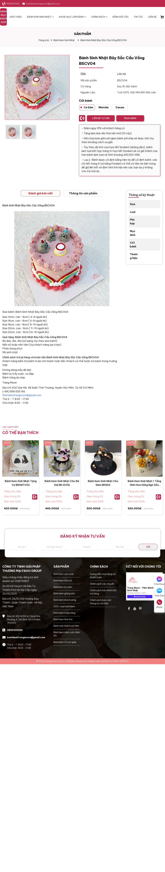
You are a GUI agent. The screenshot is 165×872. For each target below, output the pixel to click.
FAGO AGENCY (121, 661)
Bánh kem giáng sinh (64, 593)
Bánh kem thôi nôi (62, 580)
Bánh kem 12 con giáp (64, 642)
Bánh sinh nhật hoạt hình (66, 625)
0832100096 (12, 3)
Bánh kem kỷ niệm (62, 587)
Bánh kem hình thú (62, 619)
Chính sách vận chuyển (102, 583)
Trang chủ (43, 40)
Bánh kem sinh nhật (63, 574)
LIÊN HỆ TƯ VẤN (100, 118)
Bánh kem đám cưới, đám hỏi (66, 634)
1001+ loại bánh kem (64, 606)
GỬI (148, 546)
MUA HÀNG (130, 118)
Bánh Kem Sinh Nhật (64, 40)
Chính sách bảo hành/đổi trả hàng (103, 592)
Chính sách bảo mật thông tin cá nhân (100, 602)
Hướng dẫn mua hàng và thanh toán (102, 576)
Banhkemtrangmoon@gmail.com (21, 395)
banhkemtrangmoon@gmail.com (43, 3)
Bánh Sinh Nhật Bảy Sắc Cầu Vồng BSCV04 (104, 40)
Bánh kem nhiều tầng (64, 612)
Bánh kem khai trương (64, 600)
